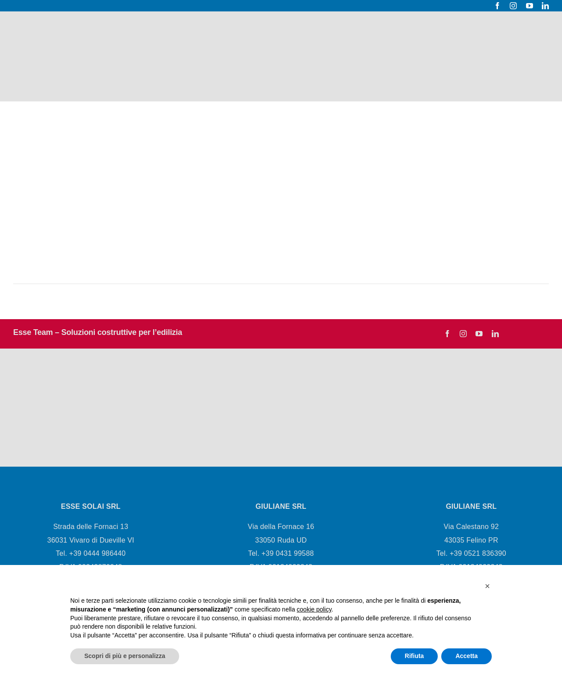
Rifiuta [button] (414, 655)
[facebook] (497, 5)
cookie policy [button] (314, 609)
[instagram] (513, 5)
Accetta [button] (466, 655)
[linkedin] (545, 5)
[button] (487, 586)
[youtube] (529, 5)
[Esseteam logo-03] (86, 389)
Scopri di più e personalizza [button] (124, 655)
